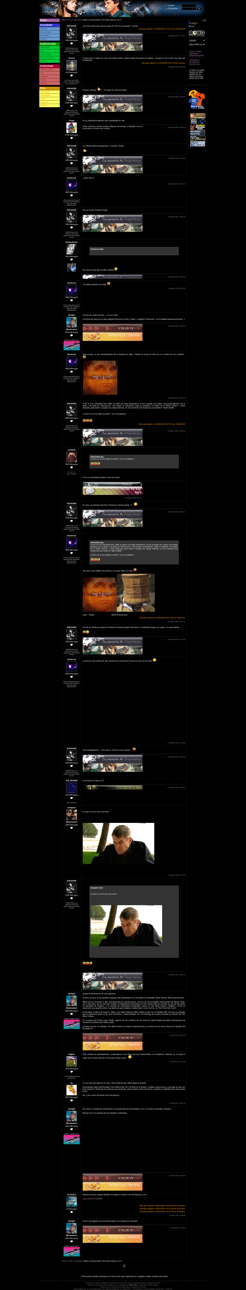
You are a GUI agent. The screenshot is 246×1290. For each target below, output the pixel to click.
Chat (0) (43, 83)
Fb (69, 472)
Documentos (45, 32)
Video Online (45, 54)
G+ (74, 472)
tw (71, 472)
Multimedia (44, 47)
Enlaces (43, 39)
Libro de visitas (46, 70)
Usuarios (44, 76)
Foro (42, 73)
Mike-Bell (133, 1285)
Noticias (43, 29)
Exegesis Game (47, 58)
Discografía (45, 92)
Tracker (43, 61)
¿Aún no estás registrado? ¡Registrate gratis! (196, 53)
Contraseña (173, 8)
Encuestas (44, 35)
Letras (43, 99)
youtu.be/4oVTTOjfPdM (92, 1199)
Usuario (171, 5)
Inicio (43, 20)
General (77, 20)
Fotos (42, 51)
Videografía (45, 95)
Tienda (43, 80)
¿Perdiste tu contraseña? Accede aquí (194, 62)
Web (68, 474)
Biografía (44, 102)
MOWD (43, 105)
